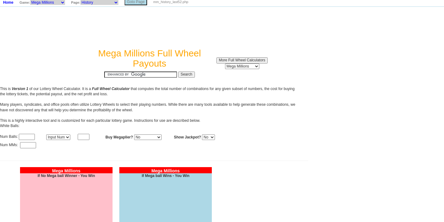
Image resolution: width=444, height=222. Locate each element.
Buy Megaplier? (119, 137)
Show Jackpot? (187, 137)
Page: (75, 2)
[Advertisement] (149, 27)
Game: (24, 2)
